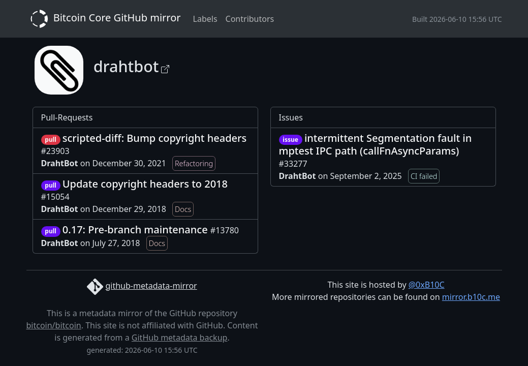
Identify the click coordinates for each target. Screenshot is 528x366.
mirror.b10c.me (471, 296)
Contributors (250, 18)
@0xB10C (427, 284)
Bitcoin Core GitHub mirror (103, 19)
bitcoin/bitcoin (53, 325)
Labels (205, 18)
